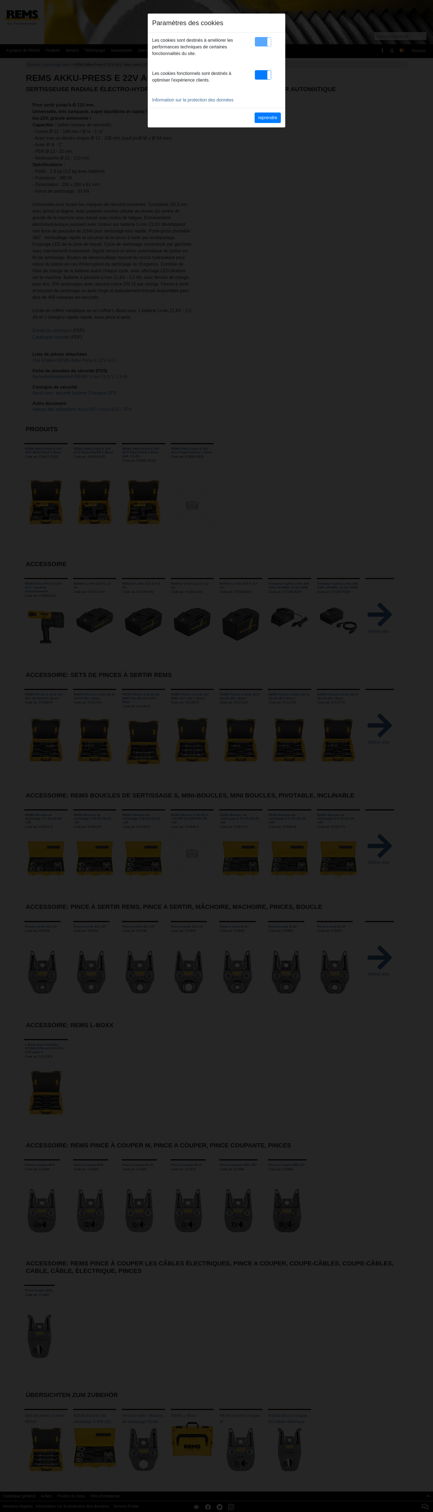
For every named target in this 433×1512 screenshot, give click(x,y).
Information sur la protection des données (192, 100)
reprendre (267, 117)
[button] (263, 41)
